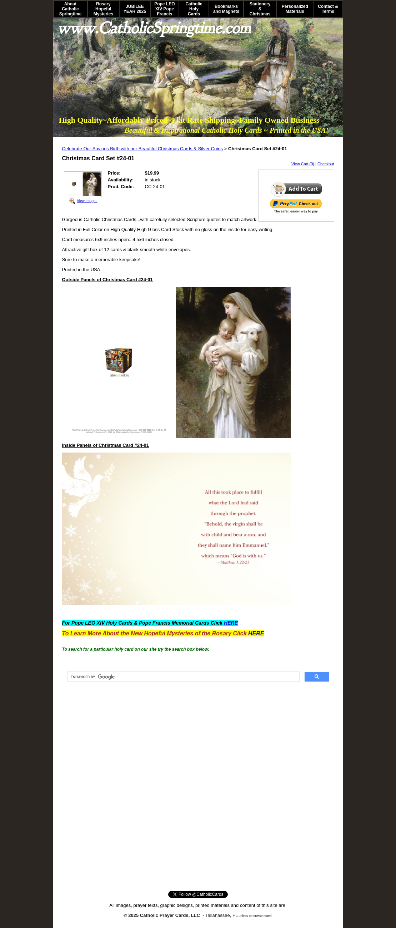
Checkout (325, 164)
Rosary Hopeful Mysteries (103, 8)
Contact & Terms (328, 9)
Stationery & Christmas (260, 8)
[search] (183, 677)
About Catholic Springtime (70, 8)
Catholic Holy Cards (193, 8)
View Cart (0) (302, 164)
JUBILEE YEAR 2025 (135, 9)
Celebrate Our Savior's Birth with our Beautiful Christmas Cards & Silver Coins (142, 148)
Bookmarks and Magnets (226, 9)
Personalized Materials (295, 9)
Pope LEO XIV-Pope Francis (164, 8)
